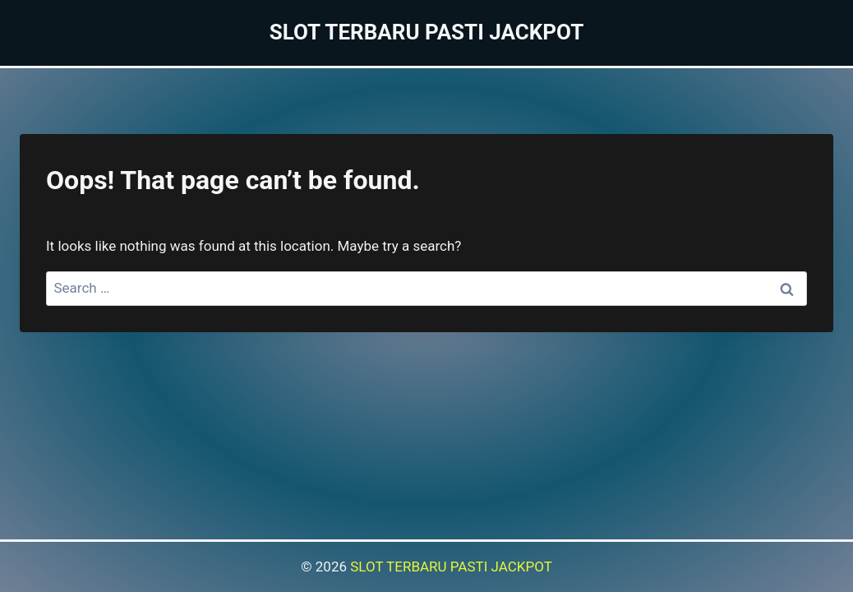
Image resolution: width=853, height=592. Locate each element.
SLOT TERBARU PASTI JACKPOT (451, 566)
